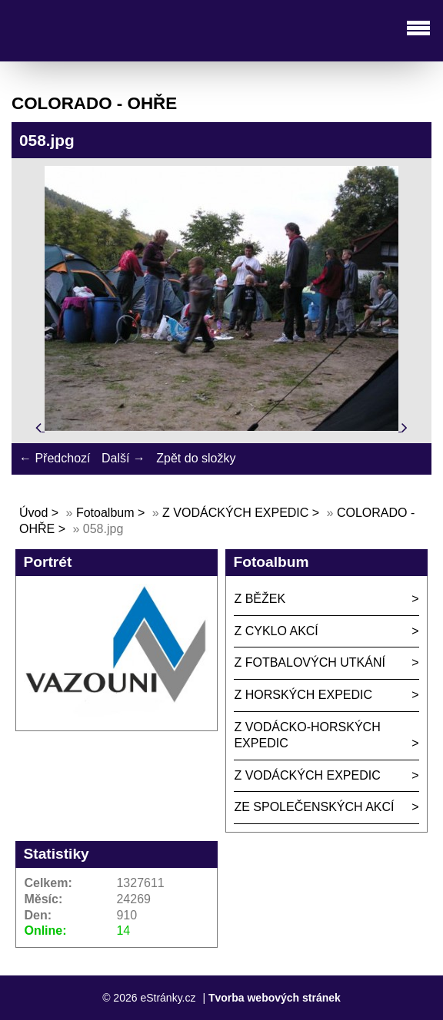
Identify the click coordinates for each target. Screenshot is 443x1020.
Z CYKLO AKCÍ (276, 631)
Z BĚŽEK (259, 598)
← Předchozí (54, 458)
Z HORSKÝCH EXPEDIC (303, 694)
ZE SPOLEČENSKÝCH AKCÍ (314, 806)
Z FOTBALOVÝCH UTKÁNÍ (309, 662)
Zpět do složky (195, 458)
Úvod (33, 512)
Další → (123, 458)
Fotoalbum (105, 512)
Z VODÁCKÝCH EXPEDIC (235, 512)
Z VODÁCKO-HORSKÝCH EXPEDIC (307, 735)
